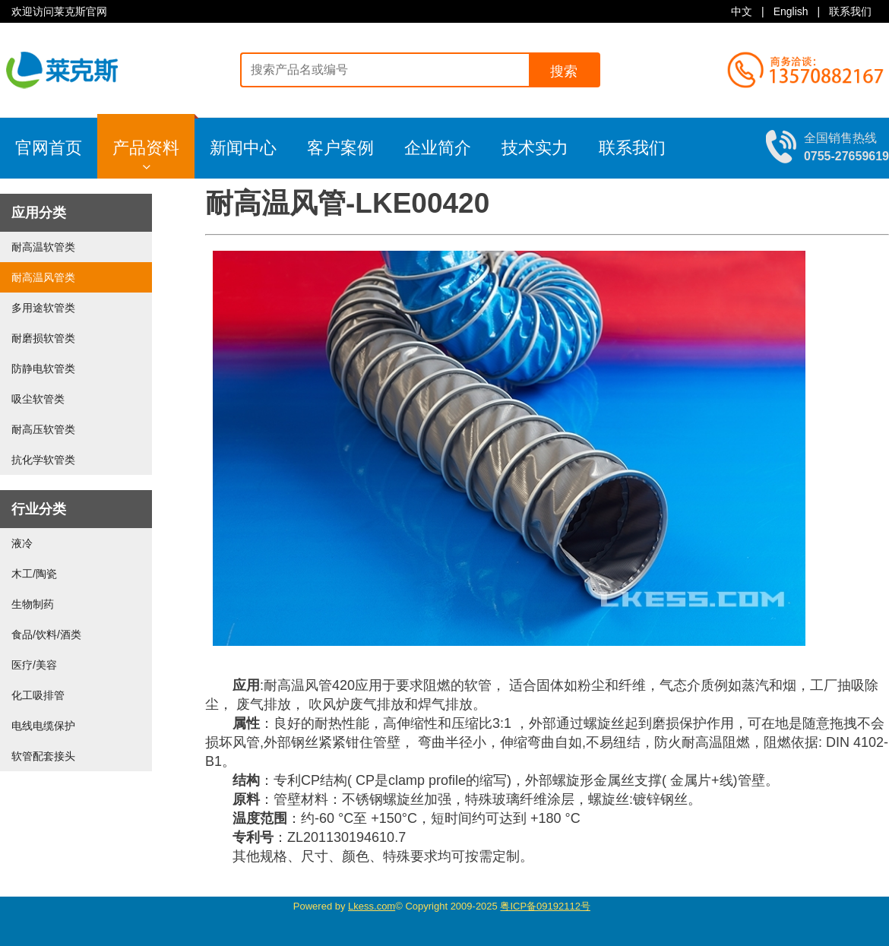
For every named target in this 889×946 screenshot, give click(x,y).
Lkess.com (371, 906)
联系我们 (850, 11)
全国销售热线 (846, 146)
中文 (741, 11)
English (791, 11)
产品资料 (153, 142)
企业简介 (437, 147)
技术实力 (534, 147)
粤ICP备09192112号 (545, 906)
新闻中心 (243, 147)
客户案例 (340, 147)
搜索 (563, 71)
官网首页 (48, 147)
